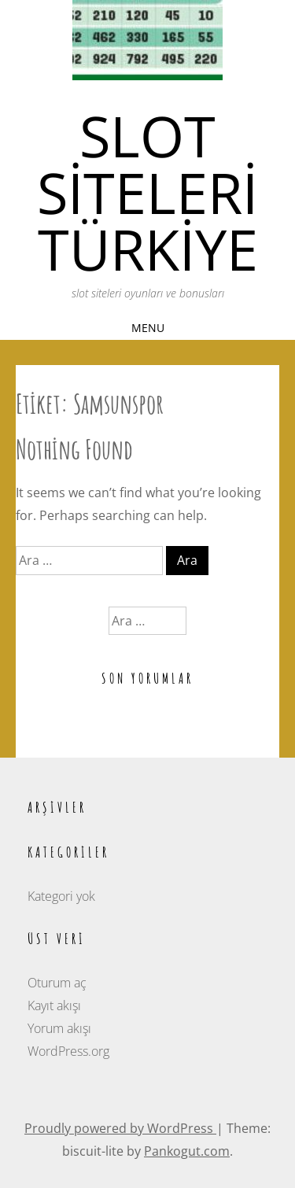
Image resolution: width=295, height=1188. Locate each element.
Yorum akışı (59, 1028)
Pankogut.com (187, 1151)
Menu (147, 327)
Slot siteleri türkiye (147, 192)
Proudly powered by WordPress (120, 1128)
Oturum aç (57, 982)
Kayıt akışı (54, 1005)
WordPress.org (68, 1051)
